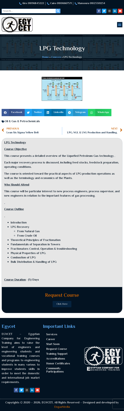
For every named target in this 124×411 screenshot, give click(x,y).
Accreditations (55, 359)
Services (51, 334)
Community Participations (55, 370)
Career (50, 339)
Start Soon (53, 344)
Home (45, 57)
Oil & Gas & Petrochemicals (22, 121)
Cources (56, 57)
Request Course (56, 349)
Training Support (56, 354)
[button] (119, 24)
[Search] (58, 11)
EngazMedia (62, 407)
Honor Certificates (58, 363)
